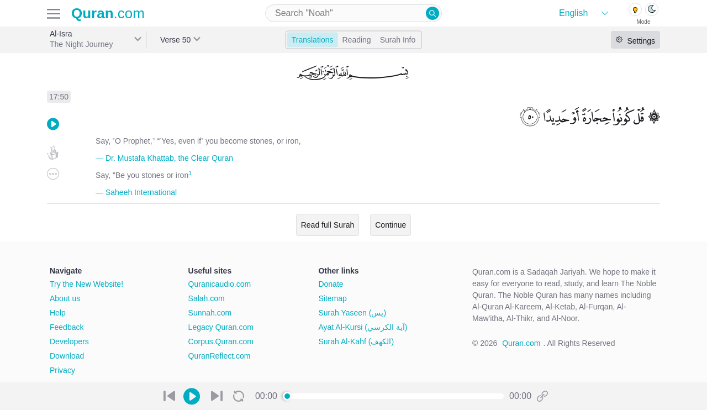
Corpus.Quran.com (221, 341)
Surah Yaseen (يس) (352, 312)
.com (108, 13)
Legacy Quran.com (221, 327)
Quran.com (521, 343)
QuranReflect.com (219, 355)
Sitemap (332, 298)
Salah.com (206, 298)
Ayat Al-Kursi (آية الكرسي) (362, 327)
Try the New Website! (86, 284)
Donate (330, 284)
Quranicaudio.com (219, 284)
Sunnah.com (210, 312)
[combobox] (353, 13)
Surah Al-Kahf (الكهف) (356, 341)
